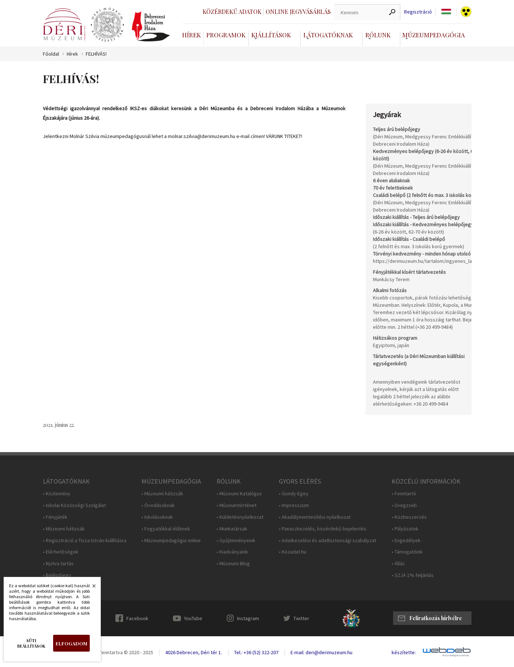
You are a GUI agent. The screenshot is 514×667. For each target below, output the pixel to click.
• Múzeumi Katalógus (239, 494)
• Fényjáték (55, 517)
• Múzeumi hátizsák (64, 529)
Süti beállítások (31, 643)
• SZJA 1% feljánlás (413, 575)
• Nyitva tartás (58, 563)
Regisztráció (418, 12)
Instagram (248, 618)
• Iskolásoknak (157, 517)
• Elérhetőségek (60, 552)
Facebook (137, 618)
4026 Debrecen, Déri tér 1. (193, 652)
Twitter (301, 618)
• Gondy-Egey (293, 494)
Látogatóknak (328, 35)
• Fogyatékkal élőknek (165, 529)
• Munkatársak (232, 529)
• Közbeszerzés (409, 517)
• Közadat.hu (292, 552)
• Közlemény (56, 494)
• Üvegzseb (404, 505)
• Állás (398, 563)
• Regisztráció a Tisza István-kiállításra (84, 540)
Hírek (191, 35)
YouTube (193, 618)
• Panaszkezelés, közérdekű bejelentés (322, 529)
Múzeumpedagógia (433, 35)
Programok (225, 35)
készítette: (404, 652)
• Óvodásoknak (158, 505)
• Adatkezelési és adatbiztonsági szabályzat (327, 540)
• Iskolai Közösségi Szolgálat (74, 505)
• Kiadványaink (232, 552)
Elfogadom (71, 643)
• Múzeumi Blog (233, 563)
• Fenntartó (404, 494)
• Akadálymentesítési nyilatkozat (315, 517)
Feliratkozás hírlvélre (435, 618)
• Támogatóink (407, 552)
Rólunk (378, 35)
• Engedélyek (406, 540)
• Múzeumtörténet (236, 505)
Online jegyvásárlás (298, 11)
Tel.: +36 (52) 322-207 (256, 652)
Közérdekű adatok (232, 11)
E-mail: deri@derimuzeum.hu (321, 652)
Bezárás (90, 588)
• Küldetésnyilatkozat (240, 517)
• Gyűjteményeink (236, 540)
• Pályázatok (405, 529)
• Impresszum (294, 505)
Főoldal (51, 54)
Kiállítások (271, 35)
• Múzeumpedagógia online (171, 540)
